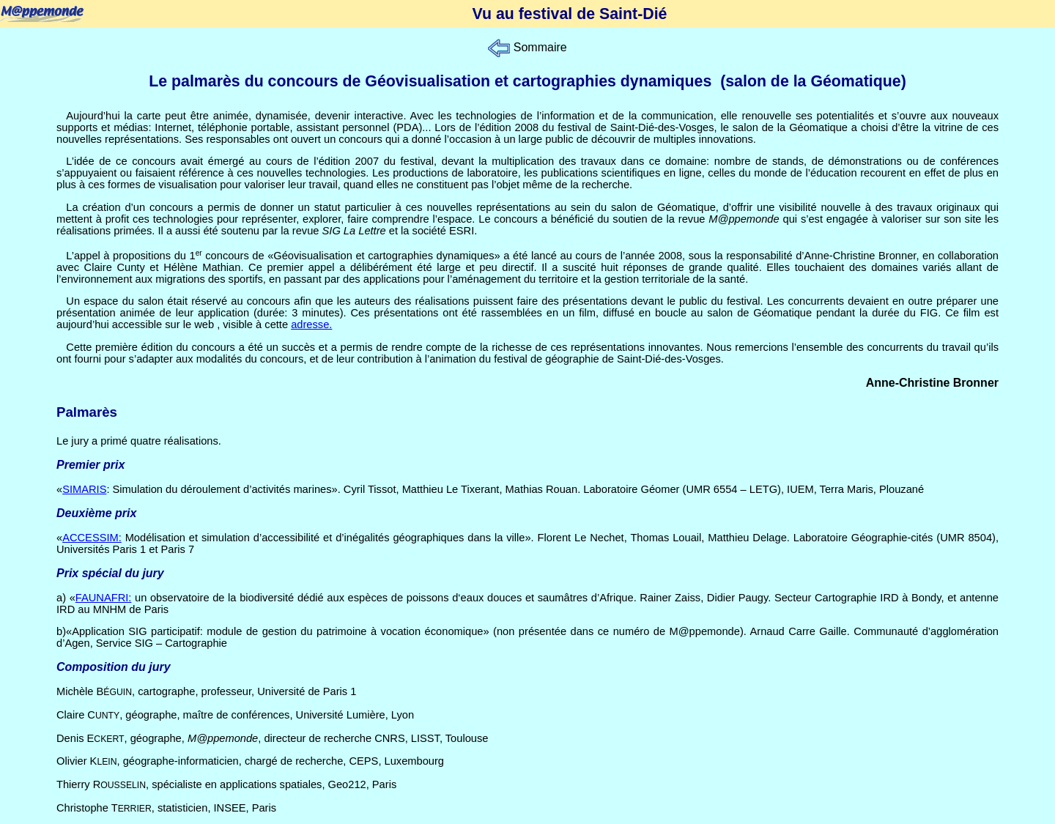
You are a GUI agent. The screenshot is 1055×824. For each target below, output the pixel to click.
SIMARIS (84, 489)
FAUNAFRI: (103, 598)
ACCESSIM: (92, 537)
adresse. (311, 324)
